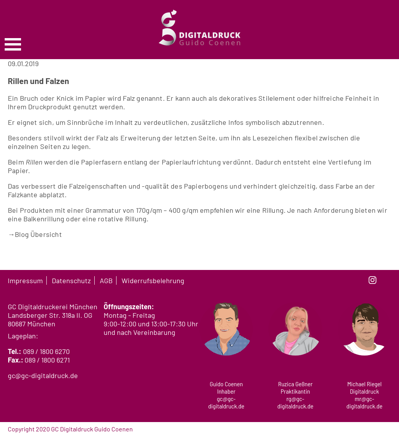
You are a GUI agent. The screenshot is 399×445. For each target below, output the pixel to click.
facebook (358, 280)
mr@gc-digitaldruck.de (364, 402)
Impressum (25, 280)
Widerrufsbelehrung (153, 280)
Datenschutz (71, 280)
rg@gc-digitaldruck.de (295, 402)
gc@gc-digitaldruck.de (43, 375)
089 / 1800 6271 (47, 360)
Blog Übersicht (35, 234)
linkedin (387, 280)
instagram (372, 280)
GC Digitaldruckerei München (52, 306)
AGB (106, 280)
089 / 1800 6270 (46, 351)
